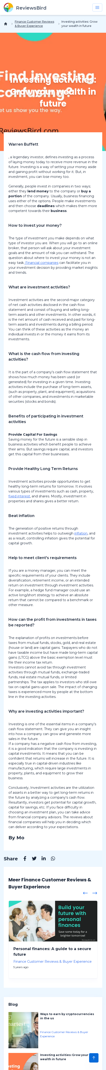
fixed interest (19, 496)
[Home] (6, 24)
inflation (80, 533)
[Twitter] (32, 859)
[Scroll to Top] (93, 1058)
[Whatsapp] (50, 859)
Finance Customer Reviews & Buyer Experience (34, 24)
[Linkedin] (41, 859)
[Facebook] (22, 859)
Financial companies (41, 263)
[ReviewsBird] (25, 7)
